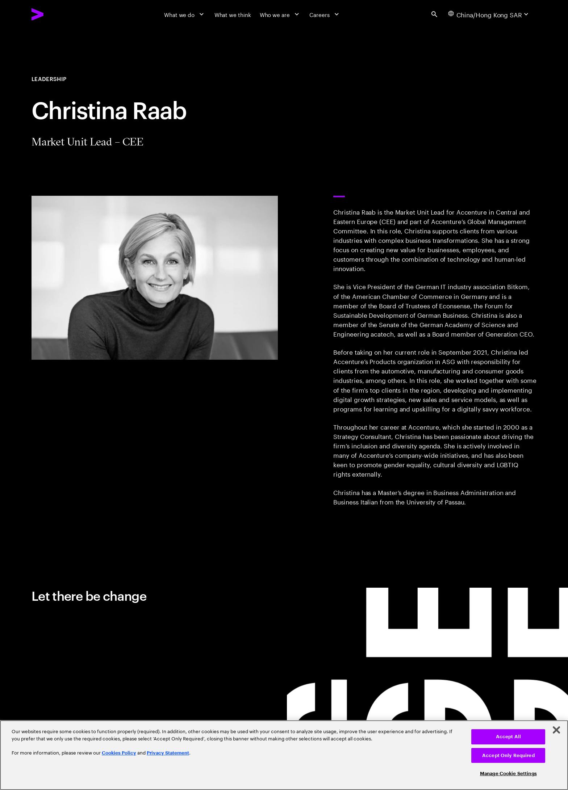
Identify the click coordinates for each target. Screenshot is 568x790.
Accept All (508, 736)
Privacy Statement (168, 753)
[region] (284, 755)
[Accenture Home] (56, 14)
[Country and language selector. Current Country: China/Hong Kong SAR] (489, 14)
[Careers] (324, 14)
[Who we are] (280, 14)
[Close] (556, 730)
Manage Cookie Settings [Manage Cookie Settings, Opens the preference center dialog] (508, 773)
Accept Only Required (508, 755)
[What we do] (185, 14)
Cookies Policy (119, 753)
